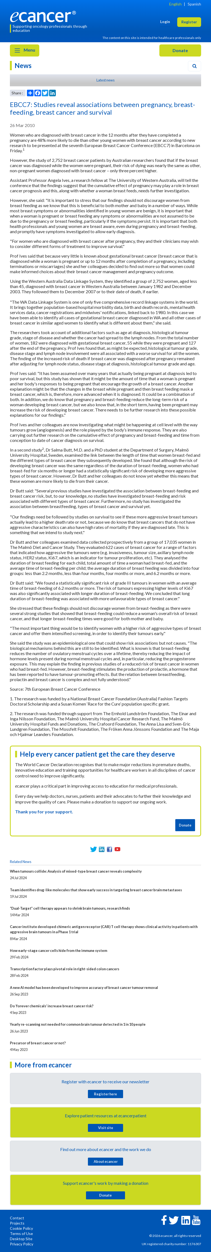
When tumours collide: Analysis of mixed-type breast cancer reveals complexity (76, 871)
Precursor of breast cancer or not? (38, 1043)
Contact (17, 1218)
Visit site (105, 1128)
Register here (105, 1094)
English (175, 4)
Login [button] (165, 21)
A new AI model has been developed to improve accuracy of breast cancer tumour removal (84, 987)
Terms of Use (21, 1233)
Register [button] (189, 21)
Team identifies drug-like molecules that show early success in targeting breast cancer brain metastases (96, 890)
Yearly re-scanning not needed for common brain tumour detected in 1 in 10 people (78, 1024)
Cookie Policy (21, 1228)
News (23, 65)
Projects (17, 1223)
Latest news (105, 80)
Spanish (194, 4)
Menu (24, 50)
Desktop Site (21, 1238)
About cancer (106, 1161)
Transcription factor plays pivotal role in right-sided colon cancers (64, 969)
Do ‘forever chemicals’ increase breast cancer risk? (51, 1006)
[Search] (194, 66)
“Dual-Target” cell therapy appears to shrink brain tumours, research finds (70, 908)
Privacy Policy (21, 1244)
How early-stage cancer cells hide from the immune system (58, 950)
